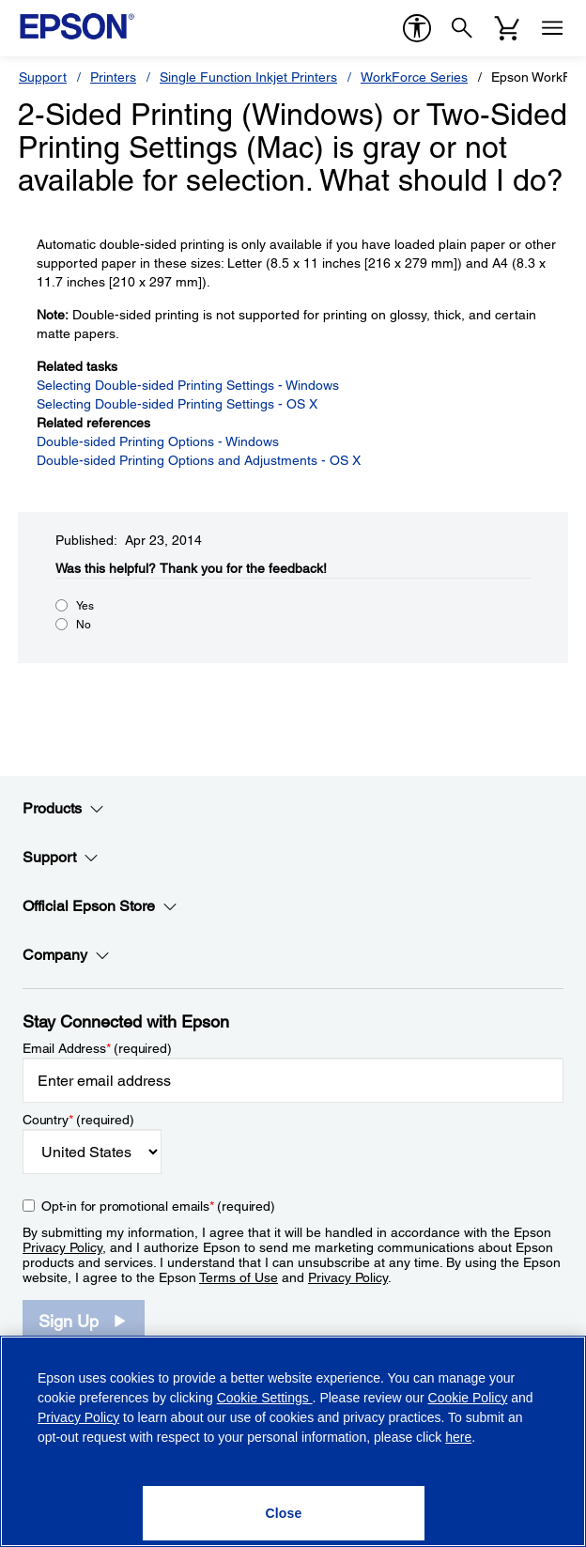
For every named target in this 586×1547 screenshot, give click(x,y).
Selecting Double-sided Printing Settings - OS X (177, 403)
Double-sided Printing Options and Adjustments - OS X (199, 460)
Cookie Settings (265, 1397)
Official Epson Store (100, 906)
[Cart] (507, 28)
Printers (113, 77)
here (458, 1437)
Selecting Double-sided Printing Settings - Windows (188, 385)
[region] (293, 1441)
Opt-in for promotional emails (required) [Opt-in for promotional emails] (158, 1206)
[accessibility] (417, 28)
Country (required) (78, 1119)
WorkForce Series (414, 77)
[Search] (462, 28)
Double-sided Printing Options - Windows (158, 441)
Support (43, 77)
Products (63, 808)
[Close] (283, 1513)
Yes (85, 605)
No (83, 624)
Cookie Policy (468, 1397)
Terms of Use (238, 1277)
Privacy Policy (62, 1247)
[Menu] (552, 28)
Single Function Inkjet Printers (248, 77)
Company (66, 955)
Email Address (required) (97, 1048)
